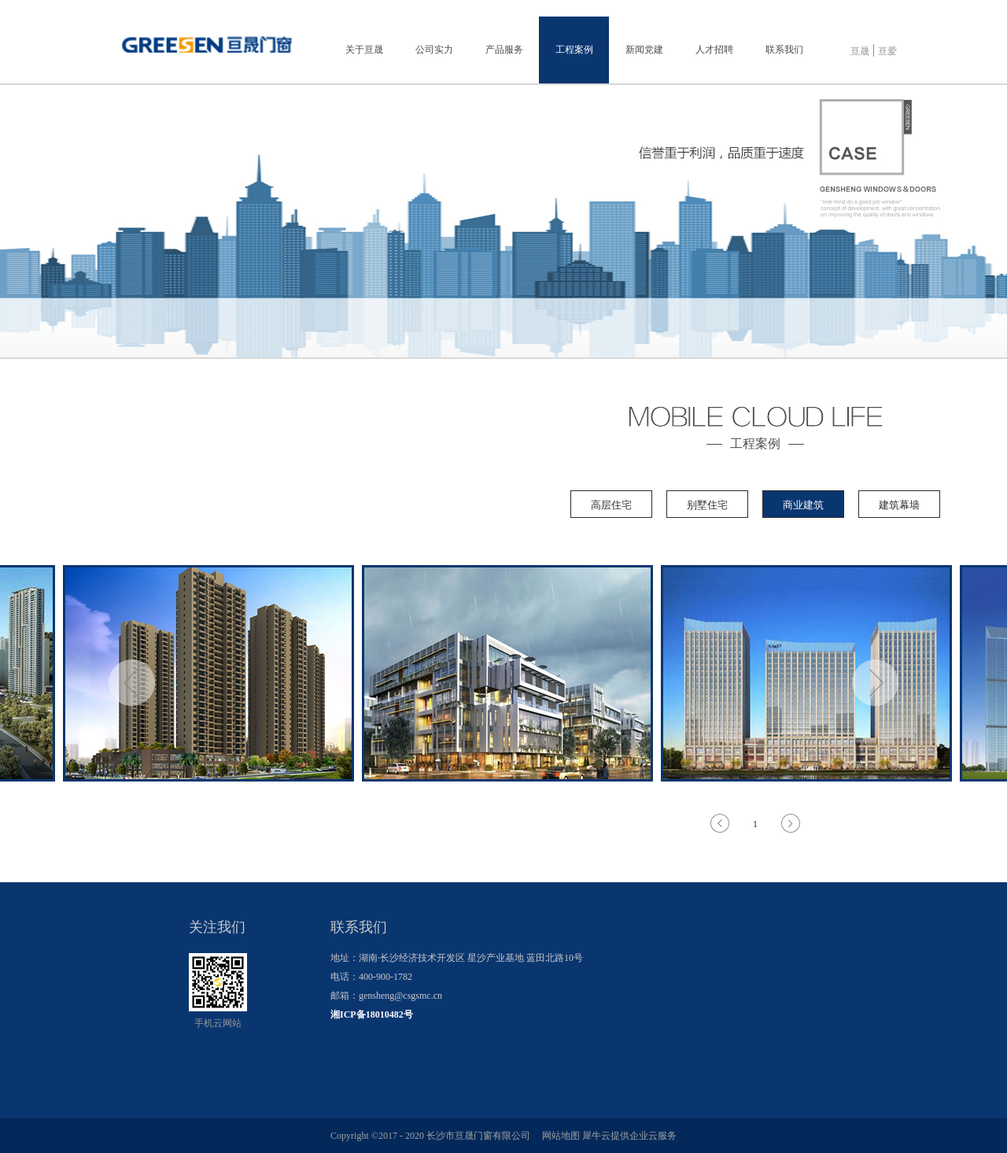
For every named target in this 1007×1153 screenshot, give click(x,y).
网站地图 (558, 1135)
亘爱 (887, 51)
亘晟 (859, 51)
